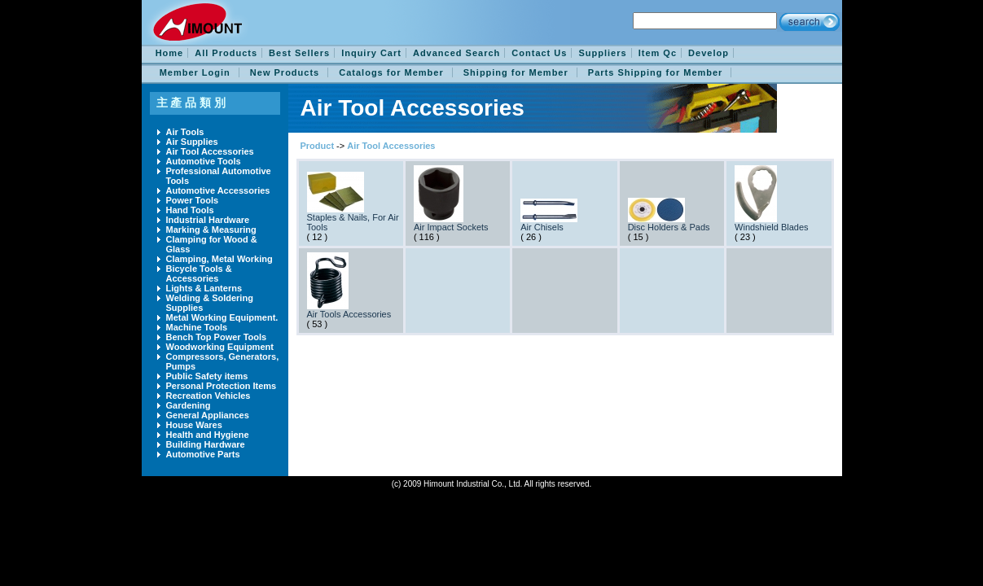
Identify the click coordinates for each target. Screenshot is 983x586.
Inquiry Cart (371, 53)
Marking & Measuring (211, 229)
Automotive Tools (203, 161)
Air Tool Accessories (210, 151)
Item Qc (658, 53)
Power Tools (192, 200)
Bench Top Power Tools (216, 337)
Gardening (188, 405)
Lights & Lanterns (204, 288)
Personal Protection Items (221, 386)
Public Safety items (207, 376)
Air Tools (185, 132)
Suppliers (602, 53)
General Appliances (207, 415)
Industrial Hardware (208, 220)
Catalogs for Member (391, 72)
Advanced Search (456, 53)
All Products (226, 53)
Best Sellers (299, 53)
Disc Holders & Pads (669, 227)
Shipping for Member (515, 72)
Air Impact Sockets (451, 227)
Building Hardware (205, 444)
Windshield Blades (772, 227)
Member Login (195, 72)
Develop (708, 53)
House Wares (194, 425)
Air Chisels (542, 227)
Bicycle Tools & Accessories (199, 273)
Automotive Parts (203, 454)
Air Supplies (192, 141)
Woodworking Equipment (220, 347)
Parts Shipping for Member (655, 72)
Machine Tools (197, 327)
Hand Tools (190, 210)
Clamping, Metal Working (219, 259)
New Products (284, 72)
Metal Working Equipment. (222, 317)
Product (318, 146)
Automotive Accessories (218, 190)
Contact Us (539, 53)
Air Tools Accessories (349, 314)
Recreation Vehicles (208, 395)
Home (170, 53)
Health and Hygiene (207, 435)
